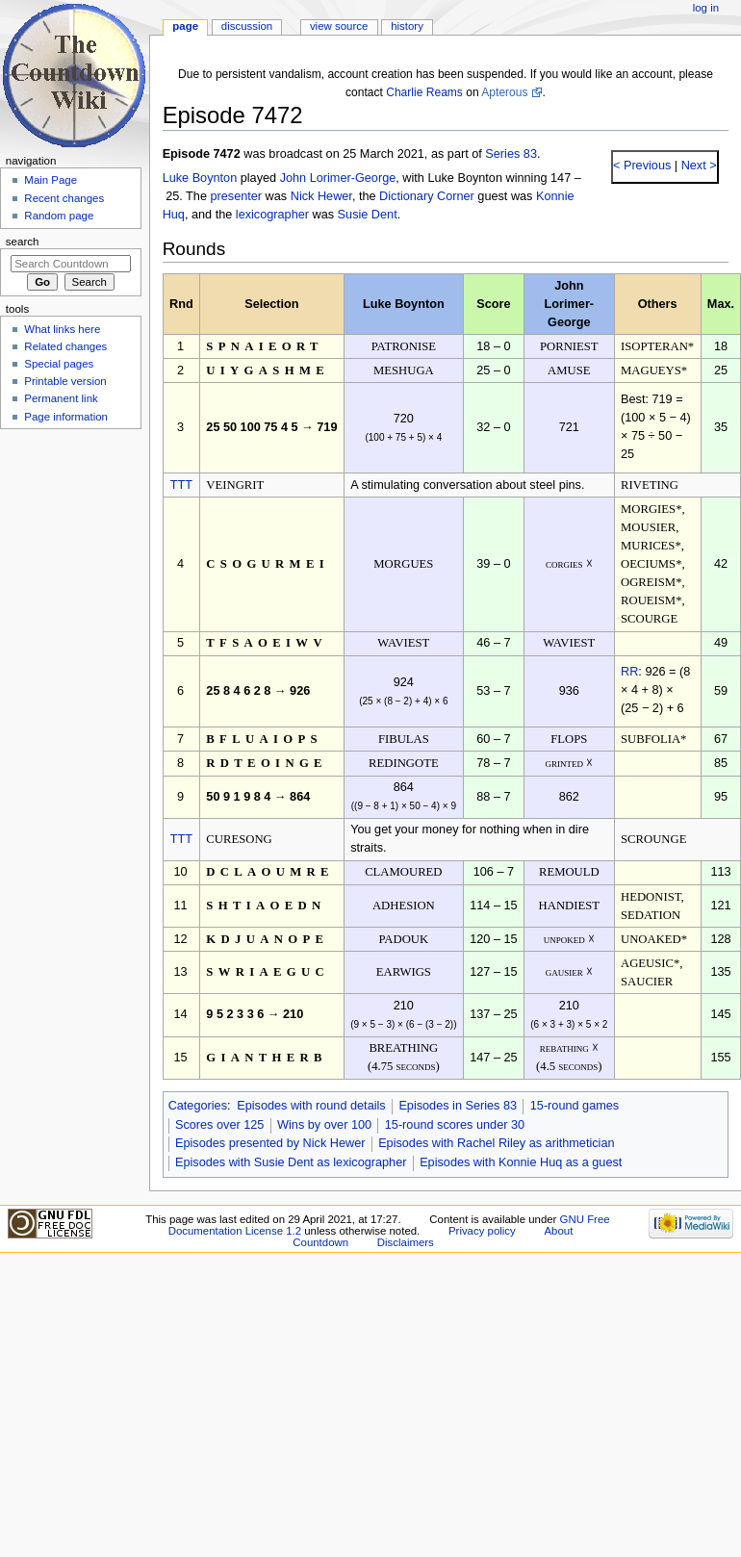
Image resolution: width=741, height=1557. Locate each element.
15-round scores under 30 (454, 1125)
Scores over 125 (219, 1125)
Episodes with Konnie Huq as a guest (521, 1162)
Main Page (50, 180)
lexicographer (272, 214)
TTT (181, 485)
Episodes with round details (311, 1105)
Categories (197, 1105)
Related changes (65, 346)
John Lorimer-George (338, 178)
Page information (66, 416)
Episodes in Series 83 (457, 1105)
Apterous (504, 92)
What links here (62, 329)
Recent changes (64, 198)
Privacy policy (482, 1231)
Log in (706, 7)
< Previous (642, 165)
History (407, 26)
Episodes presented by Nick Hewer (270, 1143)
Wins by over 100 (324, 1125)
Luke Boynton (200, 178)
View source (339, 26)
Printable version (65, 381)
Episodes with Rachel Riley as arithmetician (496, 1143)
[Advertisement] (70, 580)
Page (185, 26)
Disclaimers (405, 1242)
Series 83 (511, 154)
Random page (58, 215)
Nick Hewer (321, 196)
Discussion (246, 26)
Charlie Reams (424, 92)
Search (22, 241)
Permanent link (60, 398)
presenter (236, 196)
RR (629, 671)
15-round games (574, 1105)
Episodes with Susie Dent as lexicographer (291, 1162)
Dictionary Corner (426, 196)
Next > (697, 165)
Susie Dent (367, 214)
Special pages (58, 364)
